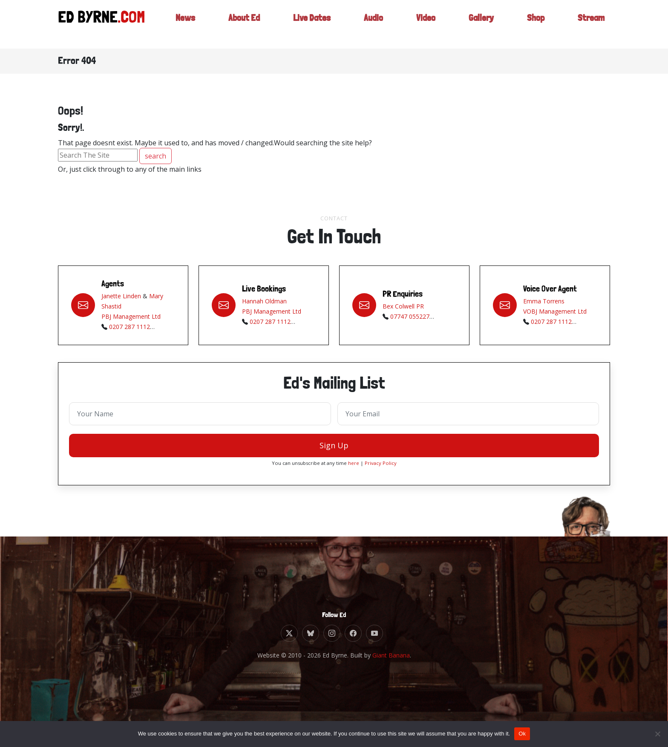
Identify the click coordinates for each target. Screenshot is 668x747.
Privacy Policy (381, 466)
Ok (522, 733)
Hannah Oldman (264, 304)
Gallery (479, 18)
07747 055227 (409, 320)
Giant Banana (391, 655)
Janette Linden (121, 299)
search (155, 156)
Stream (590, 18)
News (178, 18)
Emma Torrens (543, 304)
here (353, 466)
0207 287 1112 (129, 330)
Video (423, 18)
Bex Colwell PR (403, 310)
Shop (534, 18)
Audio (371, 18)
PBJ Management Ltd (131, 320)
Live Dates (308, 18)
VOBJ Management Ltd (555, 315)
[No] (657, 734)
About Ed (237, 18)
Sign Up (334, 449)
